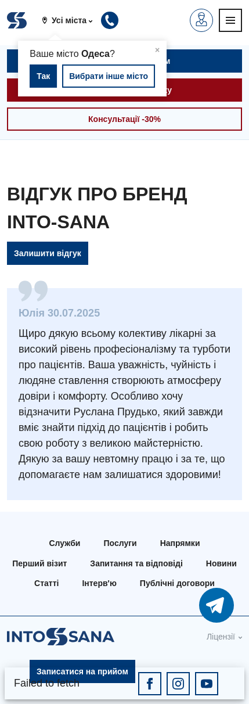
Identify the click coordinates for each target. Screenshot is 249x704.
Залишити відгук (47, 253)
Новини (221, 563)
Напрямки (180, 543)
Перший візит (39, 563)
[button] (71, 20)
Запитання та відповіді (136, 563)
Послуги (119, 543)
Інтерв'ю (99, 583)
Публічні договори (177, 583)
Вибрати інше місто (108, 76)
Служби (65, 543)
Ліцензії (221, 636)
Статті (46, 583)
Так (43, 76)
